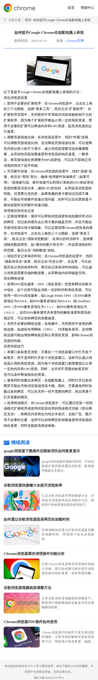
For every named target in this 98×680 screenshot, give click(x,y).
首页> (29, 20)
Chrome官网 (75, 41)
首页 (71, 8)
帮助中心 (87, 8)
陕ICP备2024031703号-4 (49, 677)
